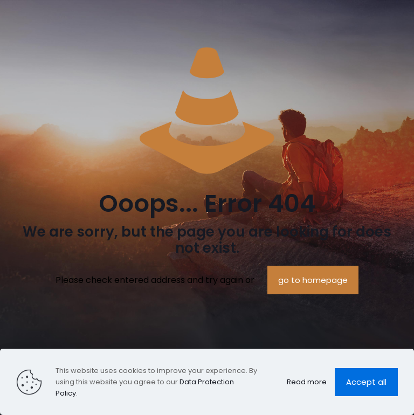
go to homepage (313, 280)
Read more (307, 382)
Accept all (366, 382)
